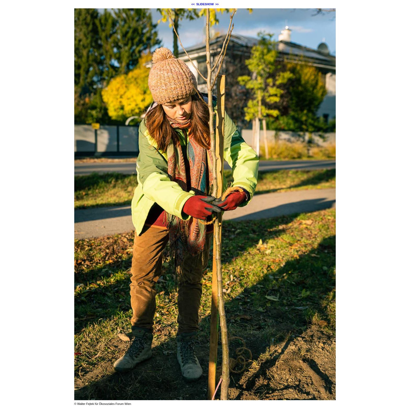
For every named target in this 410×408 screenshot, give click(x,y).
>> (217, 4)
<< (193, 4)
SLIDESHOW (205, 4)
